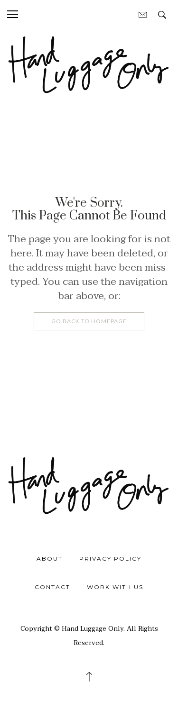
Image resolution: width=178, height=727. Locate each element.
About (50, 558)
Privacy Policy (110, 558)
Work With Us (115, 587)
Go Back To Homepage (89, 321)
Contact (52, 587)
